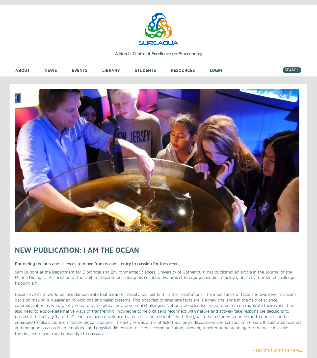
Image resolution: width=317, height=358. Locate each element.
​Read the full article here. (276, 350)
